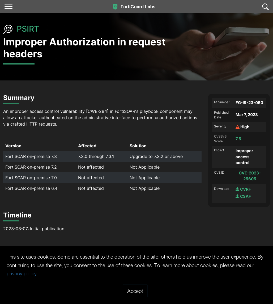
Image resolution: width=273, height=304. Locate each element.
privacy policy (58, 273)
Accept (135, 291)
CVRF (243, 189)
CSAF (243, 196)
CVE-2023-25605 (250, 176)
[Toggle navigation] (8, 6)
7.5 (238, 138)
